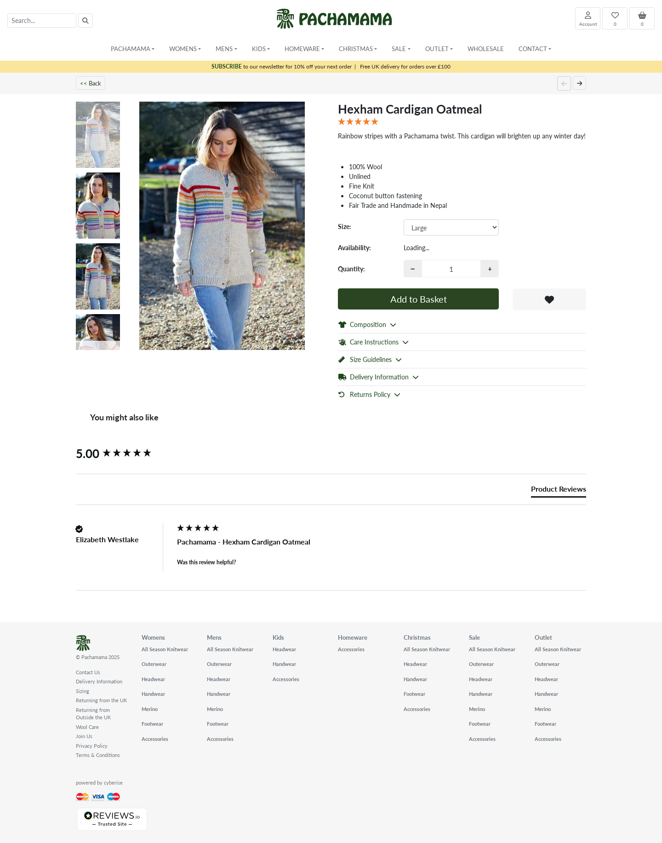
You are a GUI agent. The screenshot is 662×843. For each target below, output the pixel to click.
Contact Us (88, 672)
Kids (278, 637)
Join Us (84, 736)
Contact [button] (533, 48)
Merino (150, 708)
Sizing (82, 691)
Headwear (153, 679)
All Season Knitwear (165, 649)
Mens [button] (224, 48)
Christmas (417, 637)
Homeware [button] (302, 48)
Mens (214, 637)
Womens (153, 637)
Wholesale (486, 48)
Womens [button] (183, 48)
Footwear (152, 723)
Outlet (543, 637)
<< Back (90, 83)
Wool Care (87, 726)
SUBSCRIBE (226, 66)
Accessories (155, 738)
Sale (474, 637)
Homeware (352, 637)
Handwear (153, 693)
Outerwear (154, 663)
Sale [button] (399, 48)
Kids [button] (259, 48)
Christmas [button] (356, 48)
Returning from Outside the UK (93, 713)
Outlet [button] (437, 48)
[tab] (558, 491)
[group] (124, 453)
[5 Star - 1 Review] (462, 121)
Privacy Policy (92, 745)
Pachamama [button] (130, 48)
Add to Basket (418, 298)
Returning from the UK (101, 700)
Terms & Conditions (98, 754)
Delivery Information (99, 681)
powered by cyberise (99, 782)
